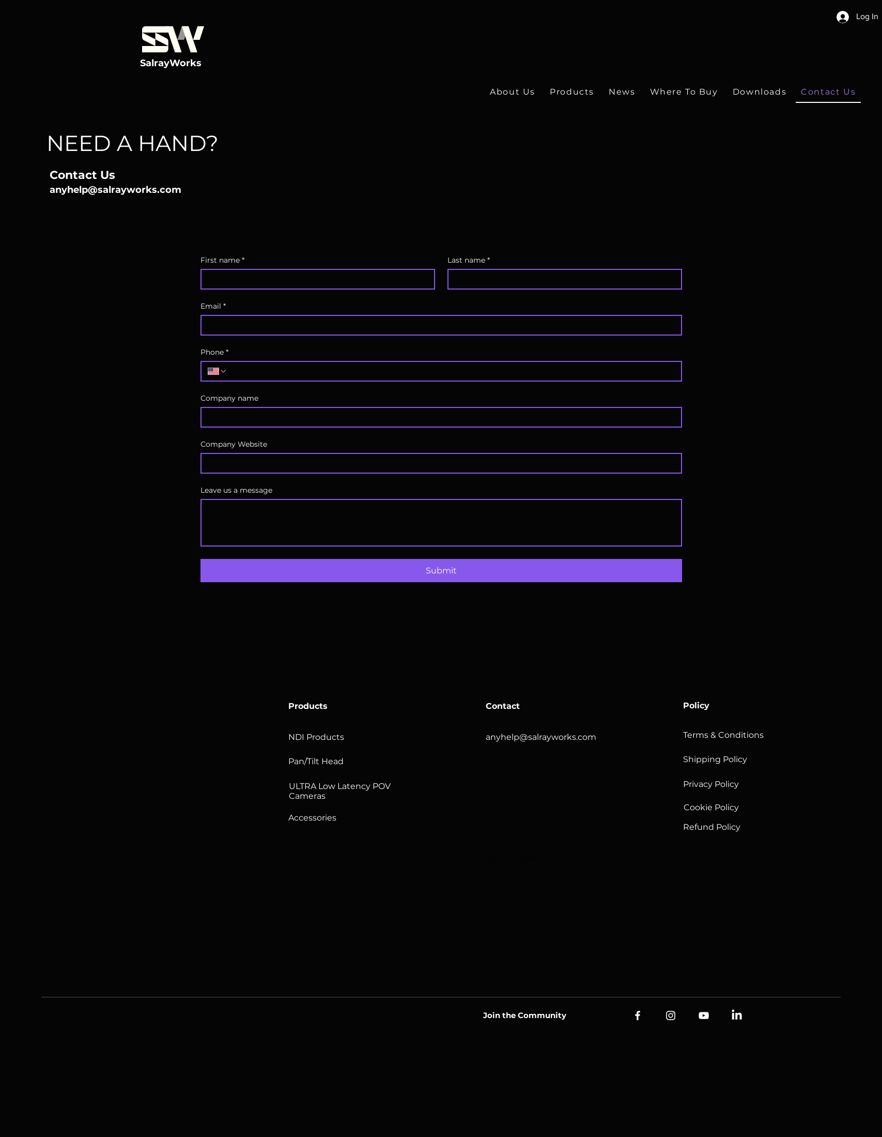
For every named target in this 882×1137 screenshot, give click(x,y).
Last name (468, 260)
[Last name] (561, 279)
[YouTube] (704, 1015)
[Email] (438, 325)
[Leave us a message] (441, 522)
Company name (229, 398)
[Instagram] (670, 1015)
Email (213, 306)
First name (222, 260)
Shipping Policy (715, 759)
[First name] (315, 279)
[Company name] (438, 417)
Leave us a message (236, 490)
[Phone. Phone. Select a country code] (217, 371)
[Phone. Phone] (451, 371)
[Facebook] (637, 1015)
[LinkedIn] (737, 1015)
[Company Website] (438, 463)
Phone (214, 352)
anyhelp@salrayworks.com (115, 189)
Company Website (233, 444)
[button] (572, 92)
